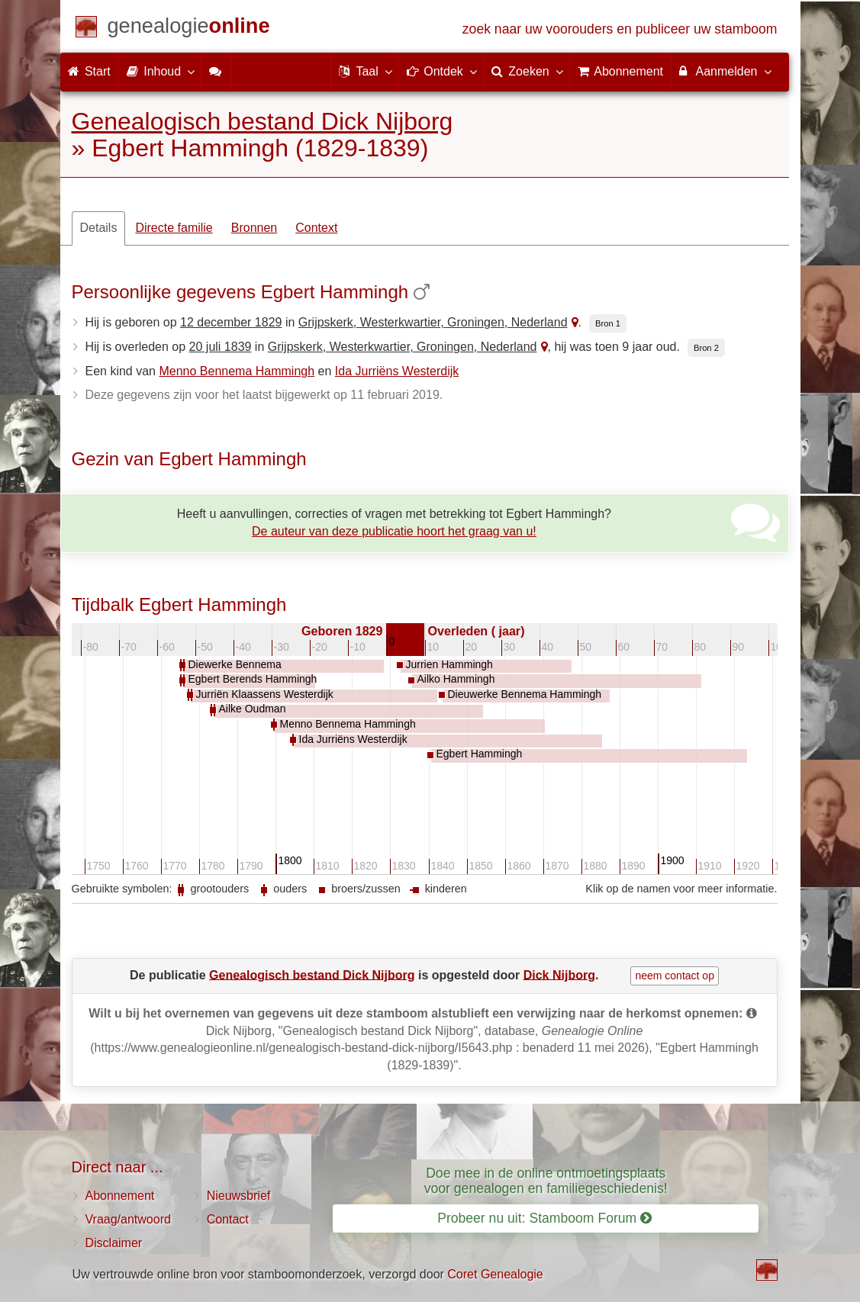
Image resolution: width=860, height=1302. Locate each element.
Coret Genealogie (495, 1274)
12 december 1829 (231, 322)
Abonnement (120, 1195)
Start (89, 71)
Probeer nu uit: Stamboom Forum (544, 1218)
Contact (228, 1219)
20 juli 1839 (220, 346)
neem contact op (674, 975)
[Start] (189, 28)
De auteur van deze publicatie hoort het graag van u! (394, 531)
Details (99, 227)
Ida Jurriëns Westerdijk (397, 371)
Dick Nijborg (559, 974)
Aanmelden (724, 71)
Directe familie (173, 227)
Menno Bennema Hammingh (236, 371)
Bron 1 (607, 323)
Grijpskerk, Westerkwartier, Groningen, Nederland (433, 322)
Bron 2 (706, 347)
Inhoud (160, 71)
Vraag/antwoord (128, 1219)
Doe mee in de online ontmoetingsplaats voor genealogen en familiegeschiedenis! (546, 1180)
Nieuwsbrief (239, 1195)
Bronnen (254, 227)
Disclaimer (114, 1242)
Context (316, 227)
